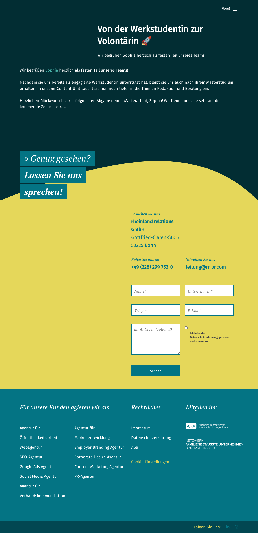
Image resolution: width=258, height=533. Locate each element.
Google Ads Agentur (37, 466)
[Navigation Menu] (229, 10)
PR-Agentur (84, 476)
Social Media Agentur (39, 476)
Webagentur (31, 447)
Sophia (51, 70)
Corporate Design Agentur (97, 457)
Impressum (141, 428)
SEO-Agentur (31, 457)
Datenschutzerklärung (204, 337)
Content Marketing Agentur (98, 466)
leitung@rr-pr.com (206, 267)
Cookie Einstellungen (150, 461)
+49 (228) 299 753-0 (152, 267)
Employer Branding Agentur (99, 447)
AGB (134, 447)
